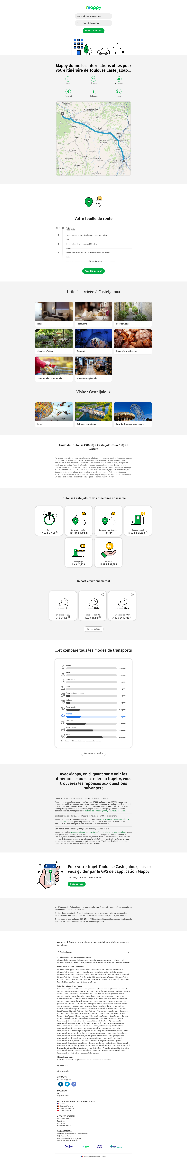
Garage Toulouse (90, 989)
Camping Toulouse (84, 996)
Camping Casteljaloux (74, 1028)
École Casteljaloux (80, 1048)
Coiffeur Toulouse (108, 991)
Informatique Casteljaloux (92, 1038)
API (58, 1093)
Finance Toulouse (111, 1009)
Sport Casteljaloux (104, 1028)
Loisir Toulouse (115, 1016)
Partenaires (67, 1125)
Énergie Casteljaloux (74, 1038)
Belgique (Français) (65, 1106)
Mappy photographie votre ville (67, 1140)
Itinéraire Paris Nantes (98, 974)
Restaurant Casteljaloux (108, 1018)
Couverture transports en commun (69, 1138)
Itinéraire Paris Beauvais (92, 979)
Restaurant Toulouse (76, 989)
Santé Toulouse (70, 1001)
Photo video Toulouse (96, 1009)
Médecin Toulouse (100, 1001)
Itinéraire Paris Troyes (88, 982)
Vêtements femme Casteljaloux (78, 1036)
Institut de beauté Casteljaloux (116, 1043)
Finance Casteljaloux (74, 1043)
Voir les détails (93, 629)
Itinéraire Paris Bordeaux (65, 972)
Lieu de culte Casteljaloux (90, 1053)
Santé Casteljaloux (90, 1028)
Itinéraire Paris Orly (116, 972)
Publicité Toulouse (63, 1009)
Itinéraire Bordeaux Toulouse (118, 974)
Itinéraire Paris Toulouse (65, 974)
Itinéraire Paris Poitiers (110, 979)
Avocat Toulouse (77, 1006)
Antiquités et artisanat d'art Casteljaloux (89, 1045)
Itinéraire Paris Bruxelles (73, 979)
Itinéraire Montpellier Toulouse (103, 977)
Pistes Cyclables (71, 1060)
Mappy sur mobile (63, 1096)
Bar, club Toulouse (95, 999)
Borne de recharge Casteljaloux (94, 1033)
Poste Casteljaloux (95, 1048)
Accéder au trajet (93, 271)
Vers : (88, 23)
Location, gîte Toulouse (103, 994)
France (61, 1104)
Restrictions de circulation (102, 1060)
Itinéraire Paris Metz (72, 982)
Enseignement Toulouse (79, 1009)
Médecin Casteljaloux (113, 1031)
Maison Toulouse (104, 989)
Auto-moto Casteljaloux (75, 1023)
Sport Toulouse (81, 1004)
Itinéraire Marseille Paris (84, 972)
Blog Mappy (61, 1123)
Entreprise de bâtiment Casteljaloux (95, 1021)
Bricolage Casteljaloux (65, 1048)
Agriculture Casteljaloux (98, 1036)
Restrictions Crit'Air (84, 1060)
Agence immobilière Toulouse (75, 991)
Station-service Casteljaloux (77, 1050)
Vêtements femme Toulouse (99, 1016)
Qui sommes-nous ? (64, 1119)
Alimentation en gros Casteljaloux (102, 1041)
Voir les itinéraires (93, 30)
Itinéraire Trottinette (123, 963)
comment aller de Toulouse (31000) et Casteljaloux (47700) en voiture (98, 832)
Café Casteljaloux (94, 1050)
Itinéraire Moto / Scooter (82, 963)
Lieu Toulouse (70, 1016)
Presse (59, 1125)
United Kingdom (64, 1110)
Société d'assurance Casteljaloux (112, 1023)
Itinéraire (60, 960)
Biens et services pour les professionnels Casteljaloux (85, 1031)
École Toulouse (90, 1011)
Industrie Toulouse (76, 1011)
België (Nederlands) (65, 1108)
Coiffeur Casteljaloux (92, 1023)
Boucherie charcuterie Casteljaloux (116, 1045)
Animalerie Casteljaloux (65, 1045)
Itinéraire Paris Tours (64, 977)
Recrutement (61, 1121)
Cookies (85, 1134)
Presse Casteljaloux (110, 1048)
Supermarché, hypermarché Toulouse (85, 1013)
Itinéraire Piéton (70, 960)
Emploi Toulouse (118, 1006)
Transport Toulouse (86, 994)
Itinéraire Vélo (83, 960)
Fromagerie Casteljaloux (110, 1050)
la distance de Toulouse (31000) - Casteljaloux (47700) (104, 811)
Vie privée (77, 1134)
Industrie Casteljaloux (114, 1033)
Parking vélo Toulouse (95, 1004)
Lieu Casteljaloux (73, 1053)
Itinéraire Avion (108, 963)
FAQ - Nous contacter (64, 1136)
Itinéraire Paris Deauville (114, 970)
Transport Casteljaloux (82, 1026)
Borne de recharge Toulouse (113, 999)
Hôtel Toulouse (62, 989)
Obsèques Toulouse (71, 994)
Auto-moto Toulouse (94, 991)
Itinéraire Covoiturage (64, 963)
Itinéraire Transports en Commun (101, 960)
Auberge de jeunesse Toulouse (102, 996)
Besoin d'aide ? (63, 1071)
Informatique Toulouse (112, 1004)
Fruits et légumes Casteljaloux (93, 1043)
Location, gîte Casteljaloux (101, 1026)
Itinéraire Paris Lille (101, 972)
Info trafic (60, 1060)
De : (89, 16)
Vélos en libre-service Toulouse (107, 1011)
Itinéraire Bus (97, 963)
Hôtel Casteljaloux (91, 1018)
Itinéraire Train (119, 960)
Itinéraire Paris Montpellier (82, 977)
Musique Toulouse (91, 1006)
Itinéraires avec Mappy (65, 970)
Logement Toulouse (77, 1018)
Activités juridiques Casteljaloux (78, 1041)
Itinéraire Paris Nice (82, 974)
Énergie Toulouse (82, 1016)
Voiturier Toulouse (81, 999)
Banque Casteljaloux (74, 1033)
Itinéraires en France (82, 970)
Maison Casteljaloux (74, 1021)
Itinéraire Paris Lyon (97, 970)
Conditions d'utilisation (65, 1134)
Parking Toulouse (71, 996)
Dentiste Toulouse (105, 1006)
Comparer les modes (93, 753)
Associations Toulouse (84, 1001)
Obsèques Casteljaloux (65, 1026)
